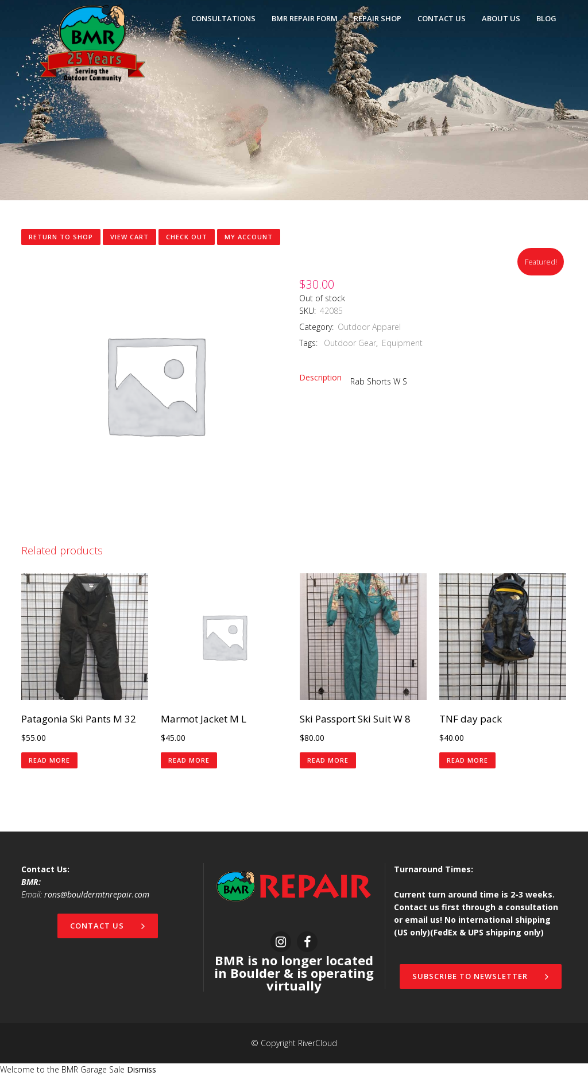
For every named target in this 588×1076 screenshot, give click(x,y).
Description (320, 377)
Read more (49, 760)
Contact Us (107, 925)
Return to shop (61, 236)
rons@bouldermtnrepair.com (96, 894)
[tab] (324, 378)
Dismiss (141, 1069)
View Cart (129, 236)
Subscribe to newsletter (480, 976)
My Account (249, 236)
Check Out (186, 236)
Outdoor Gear (349, 342)
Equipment (402, 342)
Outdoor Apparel (369, 326)
